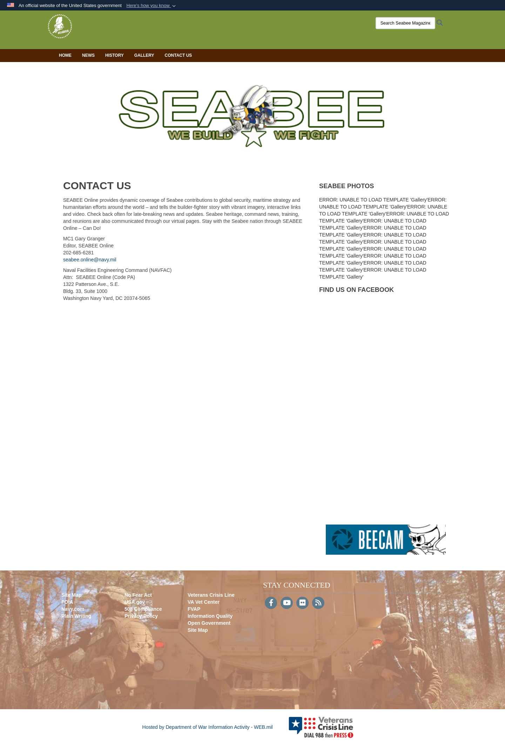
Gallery (144, 55)
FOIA (67, 602)
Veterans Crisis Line (211, 595)
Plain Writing (76, 616)
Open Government (209, 623)
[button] (151, 5)
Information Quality (210, 616)
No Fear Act (138, 595)
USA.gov (134, 602)
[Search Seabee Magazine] (394, 23)
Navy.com (72, 609)
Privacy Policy (141, 616)
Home (65, 55)
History (114, 55)
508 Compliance (143, 609)
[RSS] (318, 603)
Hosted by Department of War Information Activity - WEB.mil (207, 727)
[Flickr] (302, 603)
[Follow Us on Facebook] (271, 603)
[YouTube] (287, 603)
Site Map (71, 595)
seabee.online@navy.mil (89, 259)
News (88, 55)
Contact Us (178, 55)
